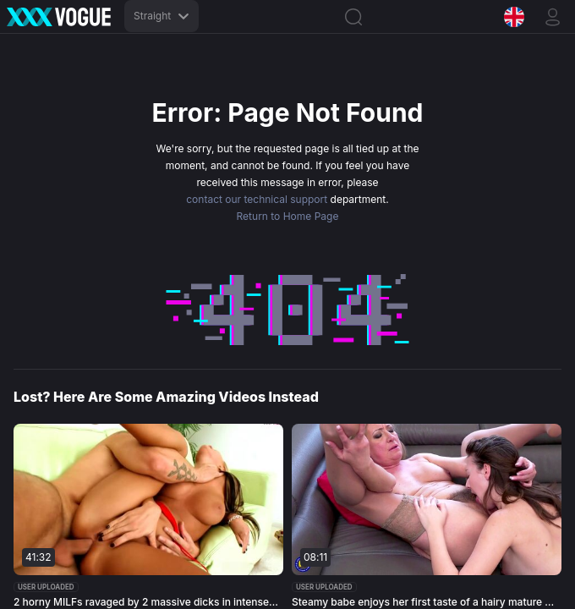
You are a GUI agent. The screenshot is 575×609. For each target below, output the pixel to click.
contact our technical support (256, 199)
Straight (161, 15)
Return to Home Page (288, 216)
